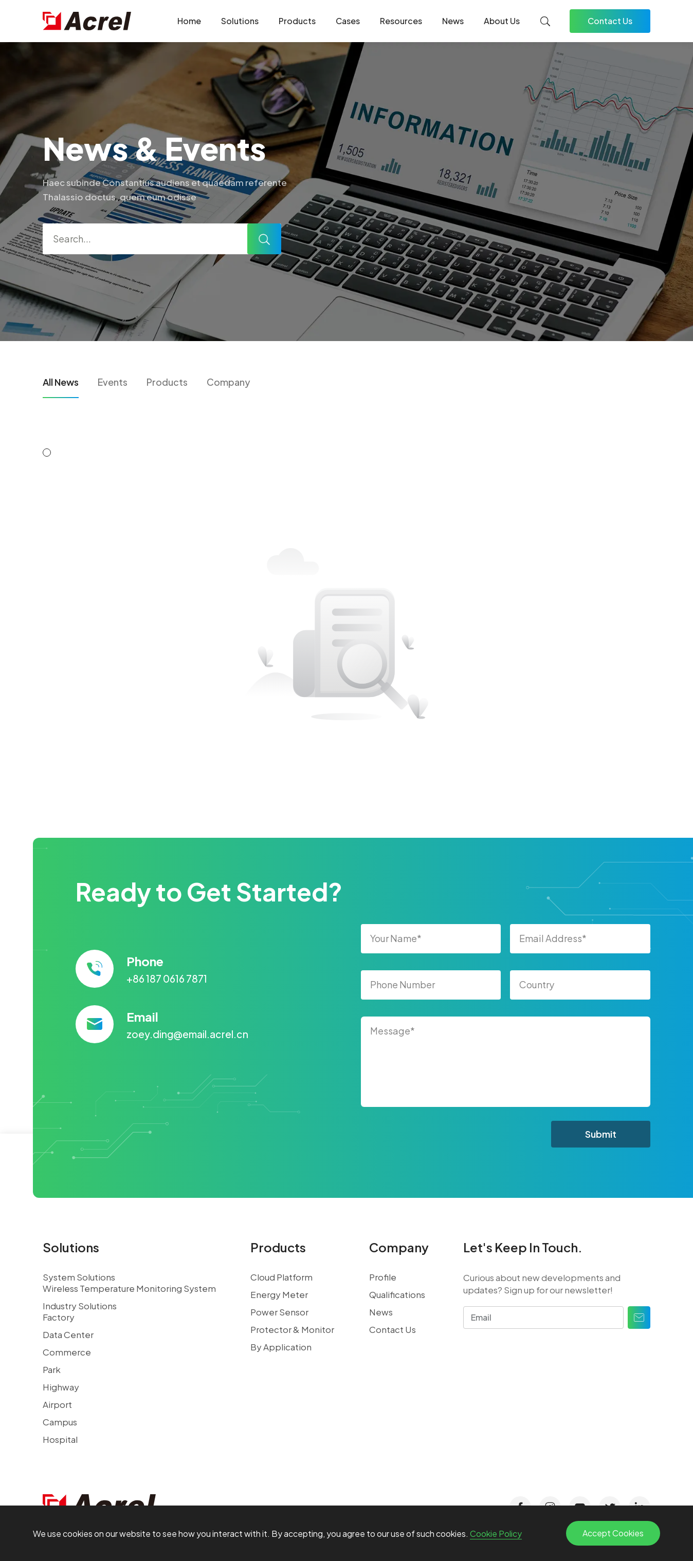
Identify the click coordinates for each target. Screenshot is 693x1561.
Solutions (240, 20)
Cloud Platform (281, 1277)
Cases (348, 20)
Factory (59, 1317)
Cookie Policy (496, 1533)
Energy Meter (279, 1294)
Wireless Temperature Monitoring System (129, 1288)
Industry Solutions (80, 1305)
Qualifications (397, 1294)
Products (297, 20)
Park (52, 1369)
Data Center (68, 1334)
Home (189, 20)
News (453, 20)
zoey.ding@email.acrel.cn (187, 1034)
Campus (60, 1421)
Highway (61, 1387)
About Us (502, 20)
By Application (281, 1346)
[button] (47, 452)
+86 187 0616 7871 (166, 978)
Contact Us (610, 20)
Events (112, 382)
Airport (57, 1404)
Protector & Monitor (292, 1329)
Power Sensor (279, 1312)
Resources (401, 20)
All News (61, 382)
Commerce (67, 1352)
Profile (382, 1277)
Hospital (60, 1439)
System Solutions (79, 1277)
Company (228, 382)
